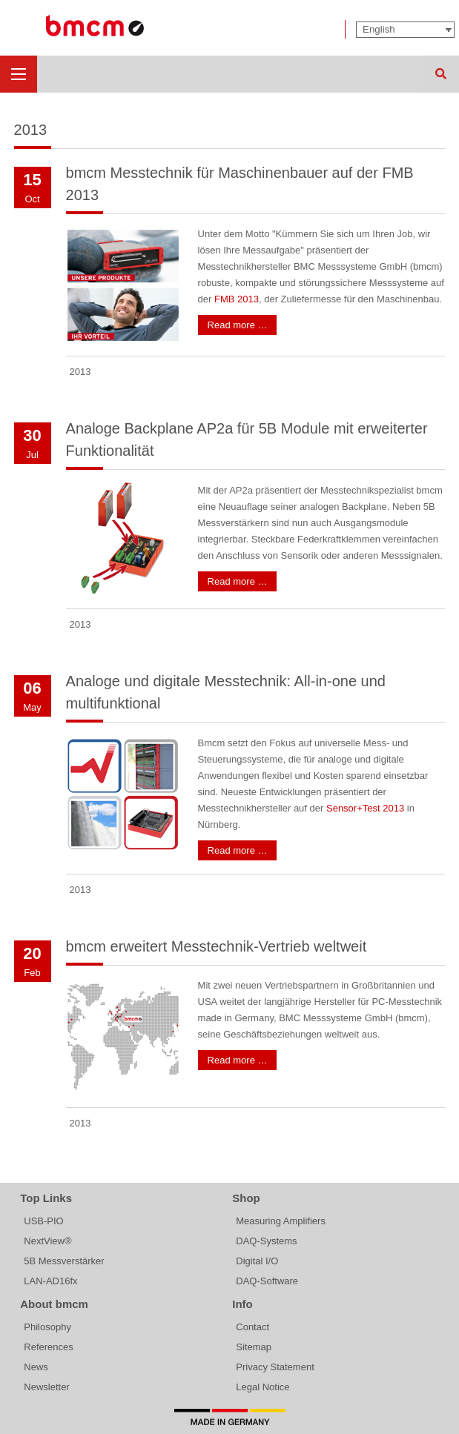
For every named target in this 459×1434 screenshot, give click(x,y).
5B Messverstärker (64, 1261)
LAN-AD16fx (50, 1281)
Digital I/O (257, 1261)
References (48, 1346)
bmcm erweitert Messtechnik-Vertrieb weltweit (216, 946)
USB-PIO (43, 1220)
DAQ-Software (267, 1281)
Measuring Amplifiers (281, 1220)
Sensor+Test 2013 (365, 808)
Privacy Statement (275, 1366)
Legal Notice (262, 1386)
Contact (252, 1326)
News (36, 1366)
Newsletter (46, 1386)
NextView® (47, 1241)
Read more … (238, 325)
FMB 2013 (236, 299)
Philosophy (47, 1326)
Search (440, 74)
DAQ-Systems (266, 1241)
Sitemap (253, 1346)
